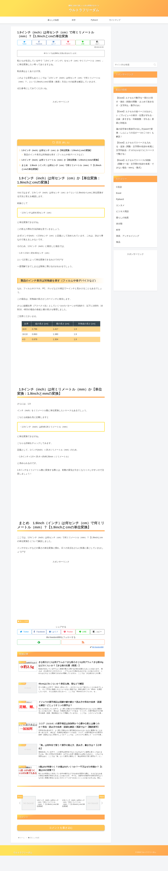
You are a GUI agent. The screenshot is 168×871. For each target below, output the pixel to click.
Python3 (120, 199)
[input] (135, 64)
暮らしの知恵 (23, 621)
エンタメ (120, 205)
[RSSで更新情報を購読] (83, 642)
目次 (58, 142)
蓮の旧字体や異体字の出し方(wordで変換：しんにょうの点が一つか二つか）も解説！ (135, 133)
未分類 (119, 224)
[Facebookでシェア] (39, 42)
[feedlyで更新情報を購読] (38, 642)
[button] (97, 42)
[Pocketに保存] (68, 42)
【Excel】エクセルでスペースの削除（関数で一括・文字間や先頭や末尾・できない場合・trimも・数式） (135, 164)
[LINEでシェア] (83, 42)
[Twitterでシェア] (25, 42)
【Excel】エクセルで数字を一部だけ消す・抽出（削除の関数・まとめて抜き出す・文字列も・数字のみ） (135, 102)
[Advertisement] (61, 120)
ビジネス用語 (122, 211)
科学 (118, 230)
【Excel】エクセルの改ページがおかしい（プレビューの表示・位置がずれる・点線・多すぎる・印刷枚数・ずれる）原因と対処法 (135, 117)
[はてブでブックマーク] (54, 42)
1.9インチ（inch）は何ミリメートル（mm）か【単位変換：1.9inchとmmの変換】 (60, 160)
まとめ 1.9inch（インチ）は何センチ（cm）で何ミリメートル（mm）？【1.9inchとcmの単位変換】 (56, 167)
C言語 (119, 187)
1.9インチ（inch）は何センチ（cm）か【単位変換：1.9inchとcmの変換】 (56, 150)
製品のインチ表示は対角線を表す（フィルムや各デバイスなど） (54, 154)
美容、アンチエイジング (127, 236)
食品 (118, 242)
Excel (118, 193)
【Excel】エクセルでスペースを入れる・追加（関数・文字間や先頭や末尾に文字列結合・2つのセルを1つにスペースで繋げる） (135, 148)
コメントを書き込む (61, 843)
